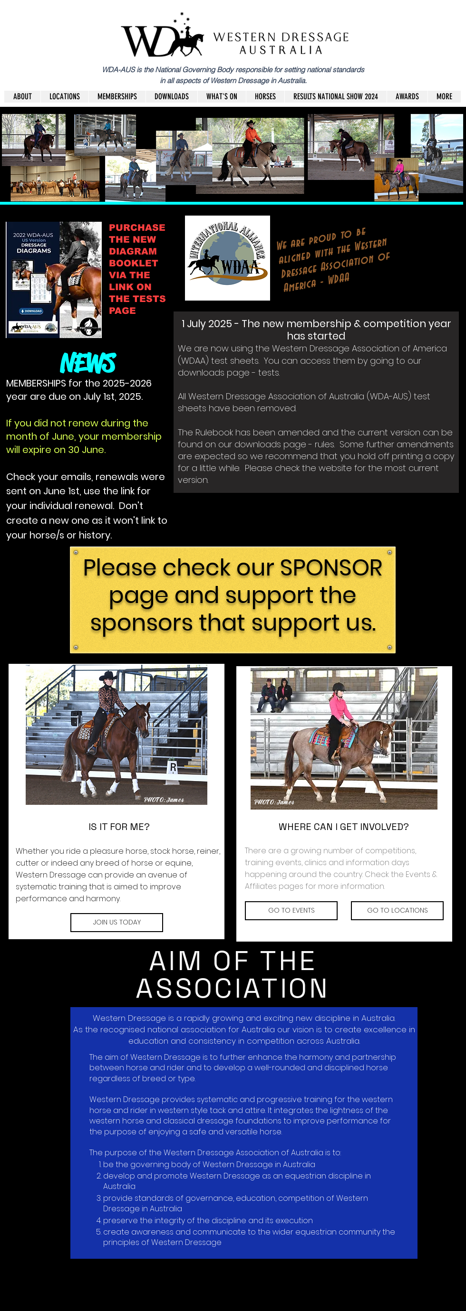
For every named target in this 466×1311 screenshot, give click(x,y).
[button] (171, 97)
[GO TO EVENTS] (291, 910)
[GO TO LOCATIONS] (397, 910)
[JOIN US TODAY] (116, 922)
